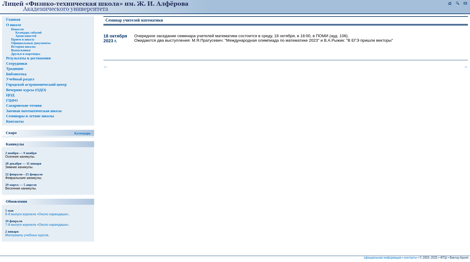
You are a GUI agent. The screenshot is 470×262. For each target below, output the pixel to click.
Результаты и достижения (28, 58)
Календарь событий (28, 32)
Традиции (14, 69)
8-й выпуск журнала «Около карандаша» (37, 214)
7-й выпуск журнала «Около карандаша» (37, 224)
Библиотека (16, 74)
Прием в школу (22, 39)
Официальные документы (31, 43)
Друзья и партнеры (25, 53)
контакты (410, 257)
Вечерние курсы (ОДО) (26, 90)
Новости (17, 29)
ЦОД (10, 95)
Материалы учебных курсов (27, 235)
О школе (13, 25)
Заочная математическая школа (34, 111)
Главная (13, 19)
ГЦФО (12, 100)
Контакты (15, 121)
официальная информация (382, 257)
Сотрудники (16, 63)
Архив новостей (25, 35)
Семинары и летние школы (30, 116)
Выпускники (21, 50)
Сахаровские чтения (24, 105)
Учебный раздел (20, 79)
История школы (23, 46)
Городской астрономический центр (36, 84)
